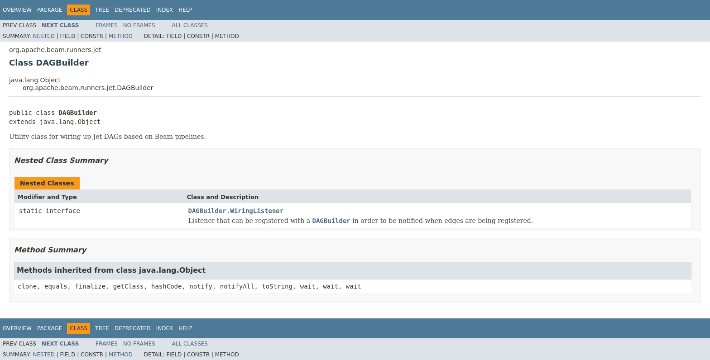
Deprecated (133, 10)
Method (121, 36)
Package (49, 10)
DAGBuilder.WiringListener (236, 210)
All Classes (190, 25)
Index (164, 10)
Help (185, 10)
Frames (107, 25)
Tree (102, 10)
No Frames (139, 25)
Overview (17, 10)
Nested (43, 36)
